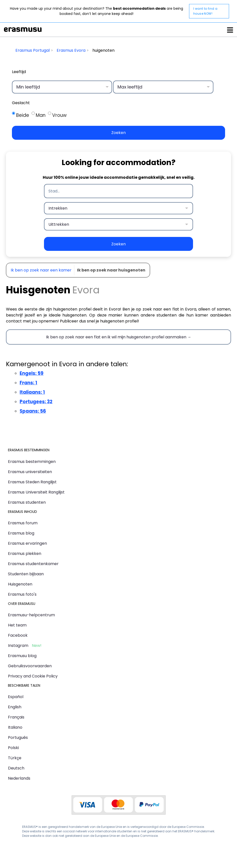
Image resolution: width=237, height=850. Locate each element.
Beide (22, 115)
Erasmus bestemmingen (32, 461)
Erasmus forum (23, 523)
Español (15, 697)
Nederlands (19, 778)
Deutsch (16, 768)
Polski (13, 748)
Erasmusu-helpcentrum (31, 615)
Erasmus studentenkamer (33, 564)
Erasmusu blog (22, 656)
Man (40, 115)
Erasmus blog (21, 533)
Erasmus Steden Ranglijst (32, 482)
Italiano (15, 727)
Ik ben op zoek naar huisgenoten (111, 270)
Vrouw (59, 115)
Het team (17, 625)
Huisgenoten (20, 584)
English (14, 707)
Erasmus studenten (27, 502)
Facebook (18, 635)
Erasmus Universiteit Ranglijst (36, 492)
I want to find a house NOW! (205, 11)
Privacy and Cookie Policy (33, 676)
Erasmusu (23, 29)
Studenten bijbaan (26, 574)
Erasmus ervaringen (27, 543)
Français (16, 717)
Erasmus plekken (24, 553)
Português (18, 737)
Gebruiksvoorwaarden (30, 666)
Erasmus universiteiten (30, 472)
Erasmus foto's (22, 594)
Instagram (18, 645)
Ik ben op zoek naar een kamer (41, 270)
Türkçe (14, 758)
